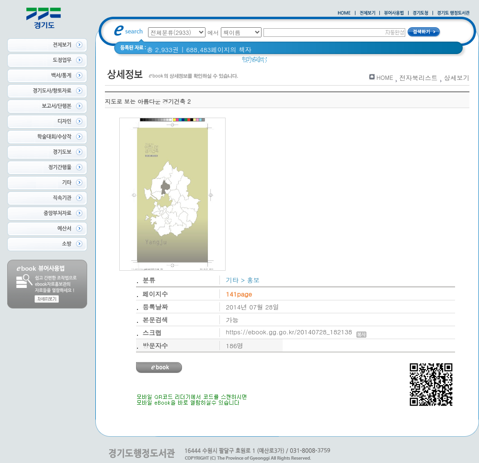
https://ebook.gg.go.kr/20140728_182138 (296, 331)
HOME (384, 77)
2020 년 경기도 (295, 61)
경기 (331, 61)
